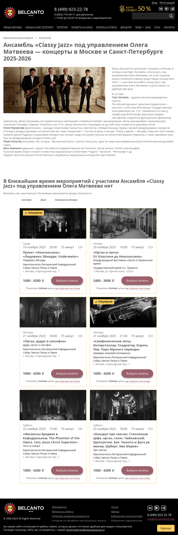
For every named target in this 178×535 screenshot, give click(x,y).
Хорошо (166, 528)
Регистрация (167, 2)
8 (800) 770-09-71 (65, 14)
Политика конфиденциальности (70, 516)
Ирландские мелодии (66, 199)
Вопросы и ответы (106, 27)
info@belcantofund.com (161, 519)
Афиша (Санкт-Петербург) (39, 27)
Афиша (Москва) (12, 27)
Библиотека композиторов (126, 520)
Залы (148, 27)
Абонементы (59, 507)
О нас (157, 27)
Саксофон (26, 199)
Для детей (126, 27)
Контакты (169, 27)
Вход (154, 2)
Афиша (115, 511)
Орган (114, 507)
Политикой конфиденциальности (85, 529)
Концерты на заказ (82, 27)
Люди (138, 27)
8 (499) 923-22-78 (71, 9)
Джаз (43, 199)
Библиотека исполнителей (126, 516)
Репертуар (62, 27)
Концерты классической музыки (23, 12)
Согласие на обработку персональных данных (79, 520)
